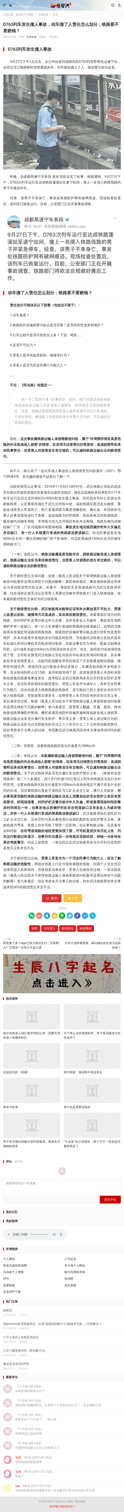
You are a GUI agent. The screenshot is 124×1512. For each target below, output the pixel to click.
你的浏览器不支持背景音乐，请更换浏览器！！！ (35, 1234)
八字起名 (70, 1259)
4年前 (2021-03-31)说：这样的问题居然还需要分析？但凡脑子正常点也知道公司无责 (49, 1488)
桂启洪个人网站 (62, 5)
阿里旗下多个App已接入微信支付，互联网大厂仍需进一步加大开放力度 (31, 945)
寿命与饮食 (10, 1107)
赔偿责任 (68, 928)
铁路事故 (85, 928)
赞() (51, 898)
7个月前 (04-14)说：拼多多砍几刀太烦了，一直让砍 (30, 1417)
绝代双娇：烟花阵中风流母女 (83, 1072)
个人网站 (9, 1259)
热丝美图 (70, 1285)
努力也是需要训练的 (77, 1107)
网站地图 (80, 1501)
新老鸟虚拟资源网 (15, 1265)
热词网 (68, 1278)
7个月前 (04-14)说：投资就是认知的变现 (23, 1431)
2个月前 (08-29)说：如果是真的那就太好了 (24, 1388)
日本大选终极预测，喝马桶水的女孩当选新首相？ (93, 945)
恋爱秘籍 (9, 1285)
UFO (6, 1278)
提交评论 (110, 1199)
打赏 (73, 898)
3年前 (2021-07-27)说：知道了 (29, 1474)
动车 (35, 928)
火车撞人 (50, 928)
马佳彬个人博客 (13, 1272)
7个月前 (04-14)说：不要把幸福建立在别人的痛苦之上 (31, 1445)
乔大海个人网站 (74, 1265)
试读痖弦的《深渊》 (16, 1072)
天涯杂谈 (43, 14)
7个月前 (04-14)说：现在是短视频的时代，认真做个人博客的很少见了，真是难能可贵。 (53, 1402)
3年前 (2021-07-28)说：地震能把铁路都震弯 (29, 1459)
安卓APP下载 (12, 1291)
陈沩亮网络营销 (74, 1272)
